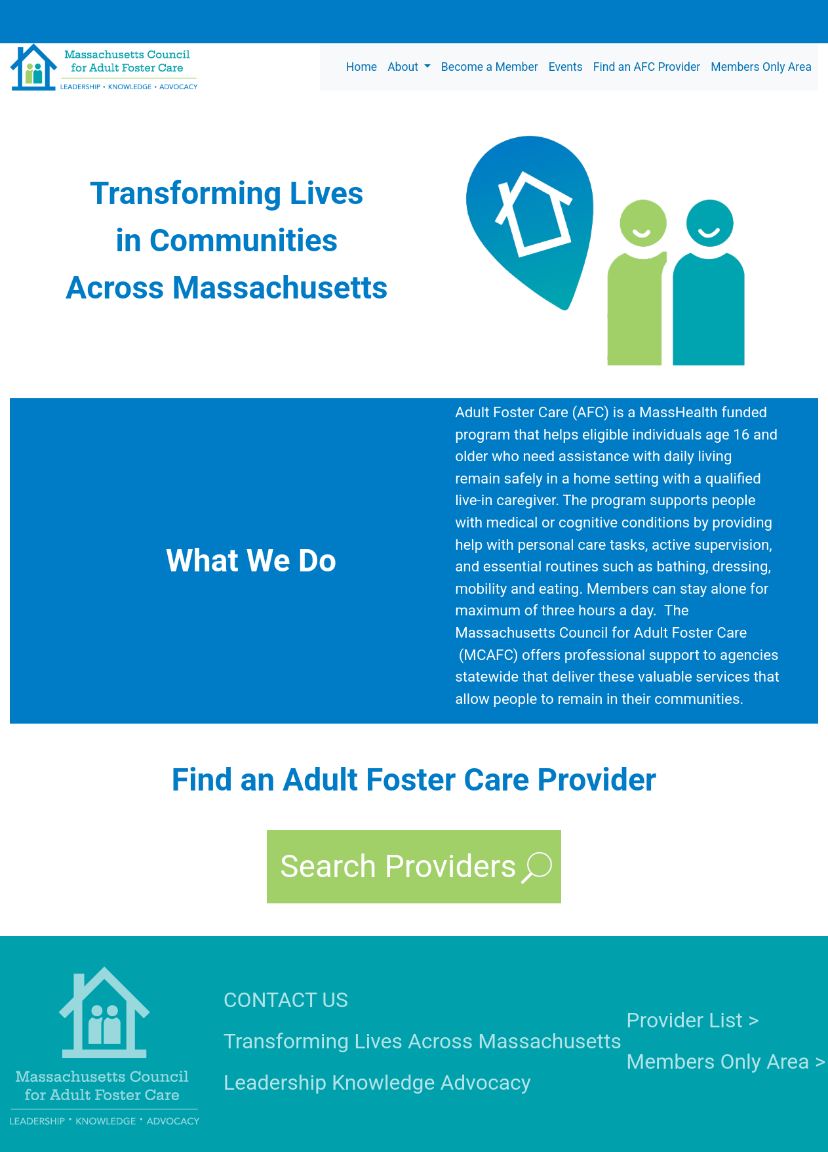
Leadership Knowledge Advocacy (377, 1082)
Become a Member (489, 66)
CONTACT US (286, 999)
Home (361, 66)
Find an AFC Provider (646, 66)
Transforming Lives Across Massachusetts (422, 1041)
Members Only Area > (725, 1061)
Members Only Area (761, 66)
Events (566, 66)
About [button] (404, 66)
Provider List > (692, 1020)
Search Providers (398, 866)
